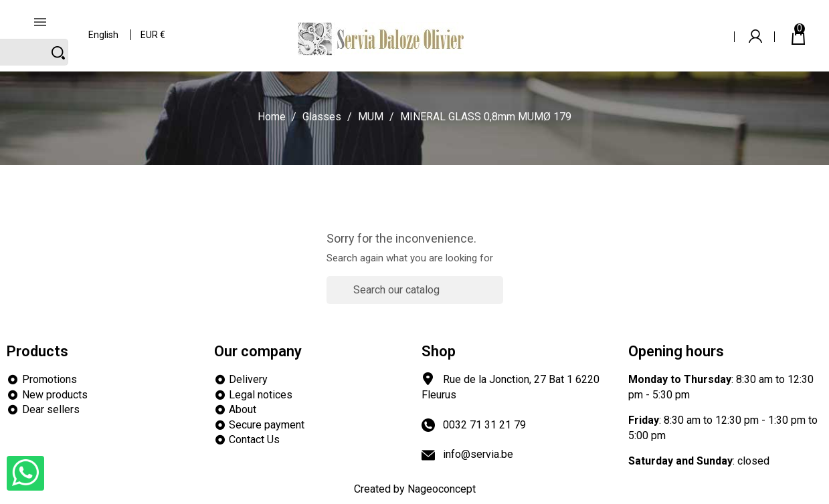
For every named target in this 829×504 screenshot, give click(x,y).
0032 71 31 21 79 (484, 424)
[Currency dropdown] (154, 26)
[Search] (651, 25)
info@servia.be (478, 454)
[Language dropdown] (104, 26)
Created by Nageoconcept (415, 489)
